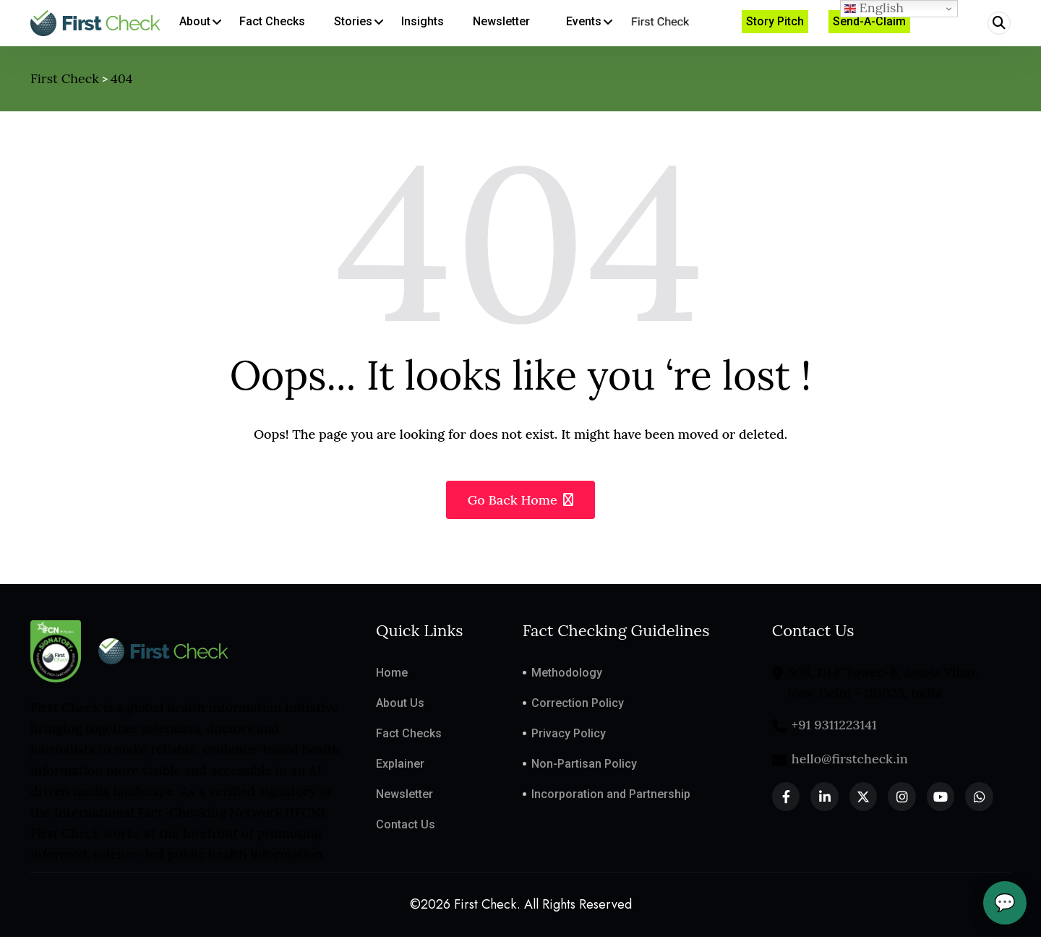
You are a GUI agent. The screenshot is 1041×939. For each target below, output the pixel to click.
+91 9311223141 (834, 726)
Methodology (566, 674)
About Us (400, 704)
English (874, 8)
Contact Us (405, 826)
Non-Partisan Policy (584, 765)
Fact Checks (409, 735)
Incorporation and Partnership (610, 795)
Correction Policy (577, 704)
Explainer (400, 765)
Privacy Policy (568, 735)
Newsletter (404, 795)
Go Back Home (521, 501)
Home (392, 674)
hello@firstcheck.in (850, 760)
